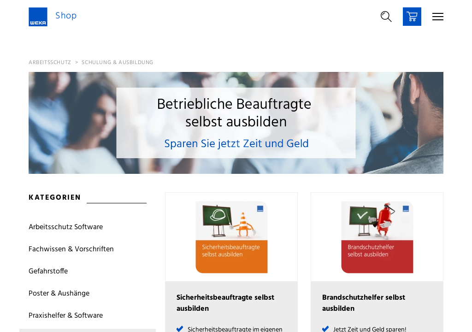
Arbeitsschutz (50, 62)
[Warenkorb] (412, 16)
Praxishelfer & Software (66, 315)
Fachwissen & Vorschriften (71, 249)
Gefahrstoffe (48, 271)
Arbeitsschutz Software (66, 227)
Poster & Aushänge (59, 293)
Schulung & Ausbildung (117, 62)
